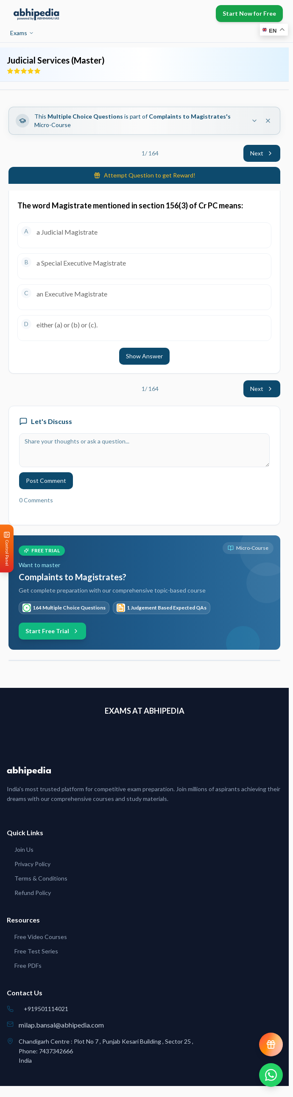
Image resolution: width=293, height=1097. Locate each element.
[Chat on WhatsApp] (271, 1075)
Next (261, 153)
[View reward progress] (271, 1044)
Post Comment (46, 480)
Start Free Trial (52, 630)
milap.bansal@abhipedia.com (61, 1025)
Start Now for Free (249, 13)
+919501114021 (46, 1008)
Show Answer (144, 356)
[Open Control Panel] (7, 549)
